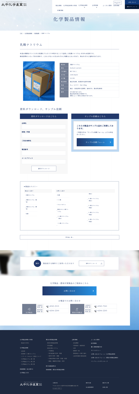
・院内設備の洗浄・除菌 (54, 346)
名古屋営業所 (90, 380)
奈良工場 (105, 380)
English (118, 2)
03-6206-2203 (105, 307)
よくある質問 (101, 5)
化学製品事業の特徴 (70, 5)
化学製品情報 (28, 33)
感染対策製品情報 (52, 336)
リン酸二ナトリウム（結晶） (97, 211)
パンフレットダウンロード (99, 354)
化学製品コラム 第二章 (28, 354)
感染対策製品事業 (51, 332)
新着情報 (118, 5)
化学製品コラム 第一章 (28, 352)
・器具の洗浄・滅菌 (53, 349)
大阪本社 (55, 376)
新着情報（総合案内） (27, 362)
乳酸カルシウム (31, 195)
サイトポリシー (96, 343)
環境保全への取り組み (79, 346)
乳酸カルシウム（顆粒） (34, 205)
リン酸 (60, 200)
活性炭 (23, 344)
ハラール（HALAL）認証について (31, 349)
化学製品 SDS (24, 365)
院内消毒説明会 (51, 359)
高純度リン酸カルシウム (28, 346)
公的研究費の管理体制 (79, 349)
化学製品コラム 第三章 (28, 357)
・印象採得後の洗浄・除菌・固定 (57, 351)
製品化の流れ (25, 336)
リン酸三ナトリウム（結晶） (97, 205)
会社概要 (75, 336)
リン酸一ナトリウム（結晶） (97, 216)
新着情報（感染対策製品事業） (56, 362)
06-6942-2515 (57, 301)
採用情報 (111, 5)
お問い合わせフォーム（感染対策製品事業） (105, 350)
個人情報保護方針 (96, 340)
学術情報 (50, 338)
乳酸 (27, 211)
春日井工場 (106, 376)
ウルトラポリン (63, 205)
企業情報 (74, 332)
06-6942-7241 (105, 301)
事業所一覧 (76, 343)
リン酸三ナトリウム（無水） (67, 216)
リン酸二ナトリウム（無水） (97, 195)
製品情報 (59, 5)
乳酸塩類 (36, 33)
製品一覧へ (70, 229)
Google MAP (57, 381)
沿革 (74, 341)
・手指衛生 (50, 343)
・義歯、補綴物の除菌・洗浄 (55, 354)
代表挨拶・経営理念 (79, 338)
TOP (21, 33)
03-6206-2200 (57, 307)
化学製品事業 (24, 341)
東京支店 (88, 376)
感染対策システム (52, 341)
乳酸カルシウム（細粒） (34, 200)
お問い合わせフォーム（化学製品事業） (103, 347)
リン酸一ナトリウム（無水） (97, 200)
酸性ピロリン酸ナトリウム (66, 211)
